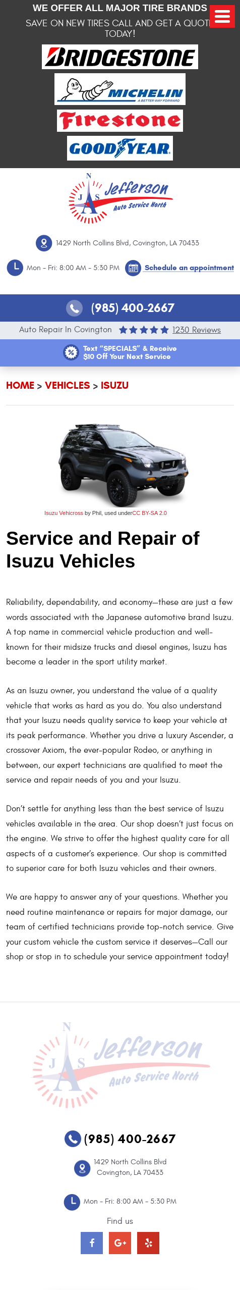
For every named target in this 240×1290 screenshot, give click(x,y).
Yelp (148, 1243)
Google (120, 1243)
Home (20, 385)
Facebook (92, 1243)
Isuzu (115, 385)
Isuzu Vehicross (63, 513)
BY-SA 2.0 (153, 513)
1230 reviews (196, 330)
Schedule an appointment (189, 267)
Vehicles (67, 385)
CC (136, 513)
